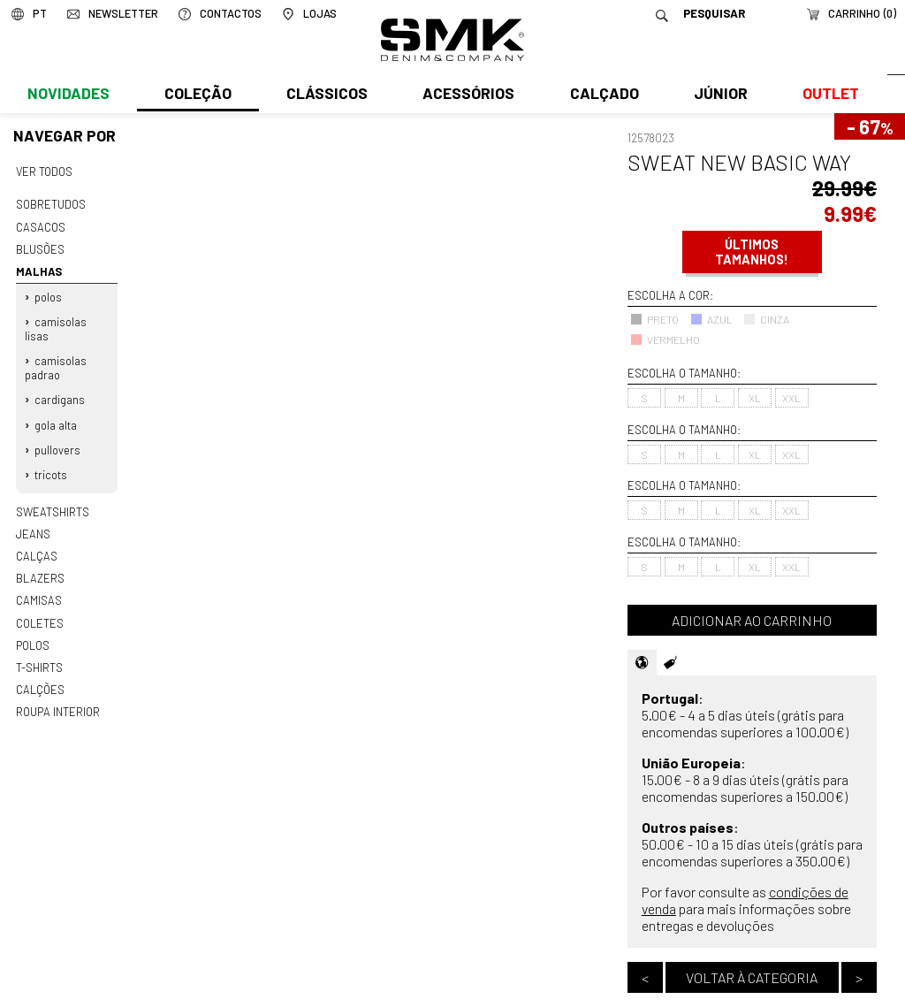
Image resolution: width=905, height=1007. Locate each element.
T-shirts (39, 651)
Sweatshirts (52, 500)
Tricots (50, 464)
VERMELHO (665, 339)
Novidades (68, 94)
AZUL (711, 319)
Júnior (717, 94)
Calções (40, 673)
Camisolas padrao (56, 361)
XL (755, 398)
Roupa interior (57, 694)
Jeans (32, 522)
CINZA (766, 319)
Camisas (38, 586)
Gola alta (55, 416)
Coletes (40, 608)
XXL (791, 398)
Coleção (197, 94)
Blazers (40, 565)
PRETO (654, 319)
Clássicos (325, 94)
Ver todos (44, 171)
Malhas (37, 268)
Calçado (601, 94)
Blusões (40, 247)
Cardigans (59, 392)
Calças (36, 544)
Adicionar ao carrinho (752, 620)
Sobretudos (51, 203)
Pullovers (57, 440)
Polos (48, 293)
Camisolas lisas (56, 323)
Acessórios (467, 94)
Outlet (826, 94)
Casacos (40, 225)
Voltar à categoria (752, 977)
